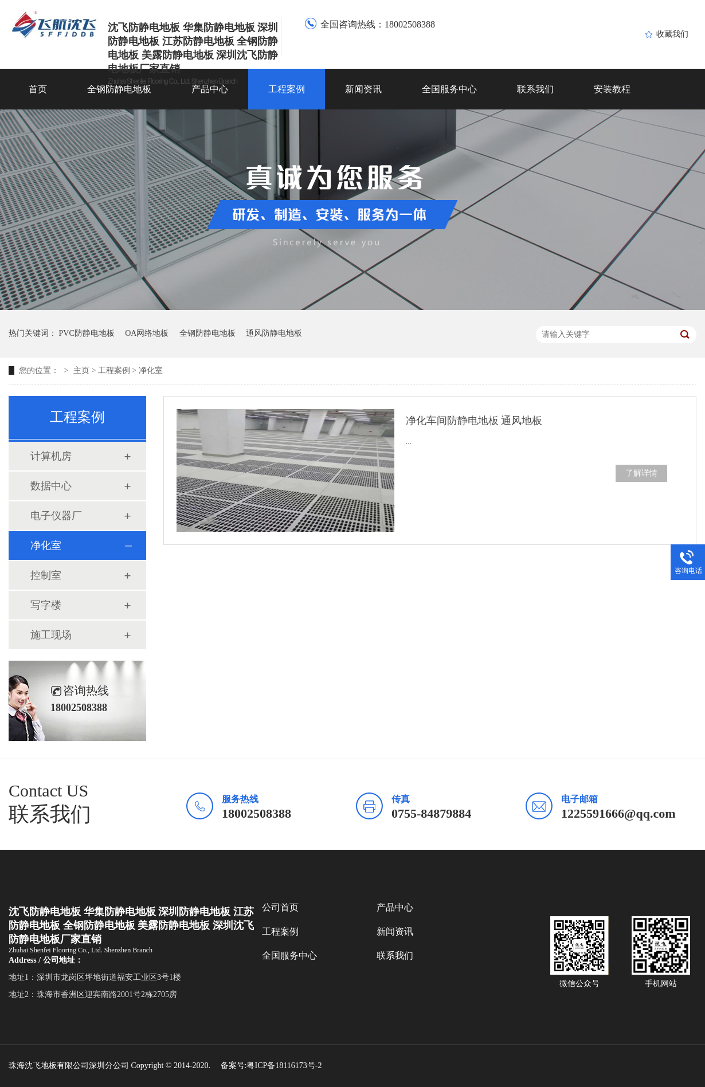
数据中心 (51, 486)
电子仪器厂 (56, 515)
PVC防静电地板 (87, 333)
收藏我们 (672, 34)
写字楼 (45, 605)
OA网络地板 (147, 333)
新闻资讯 (363, 89)
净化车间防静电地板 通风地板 (474, 420)
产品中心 (209, 89)
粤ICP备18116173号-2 (284, 1065)
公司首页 (280, 907)
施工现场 (51, 635)
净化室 (151, 370)
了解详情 (641, 473)
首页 (38, 89)
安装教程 (612, 89)
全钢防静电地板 (119, 89)
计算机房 (51, 456)
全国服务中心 (449, 89)
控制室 (45, 575)
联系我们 (535, 89)
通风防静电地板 (274, 333)
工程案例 (286, 89)
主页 (81, 370)
